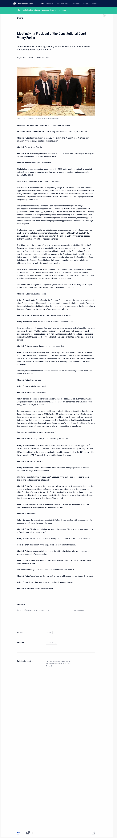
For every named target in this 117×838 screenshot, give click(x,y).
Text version (49, 666)
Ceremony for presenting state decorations (33, 610)
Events (20, 18)
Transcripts (67, 661)
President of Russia (25, 3)
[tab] (18, 833)
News (62, 661)
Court (49, 633)
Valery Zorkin (55, 131)
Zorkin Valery (52, 643)
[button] (4, 3)
